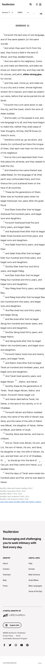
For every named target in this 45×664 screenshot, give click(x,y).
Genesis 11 (8, 12)
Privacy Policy (8, 636)
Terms (18, 636)
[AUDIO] (34, 14)
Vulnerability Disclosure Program (15, 638)
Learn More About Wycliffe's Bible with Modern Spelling (20, 502)
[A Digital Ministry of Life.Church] (22, 612)
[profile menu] (38, 4)
